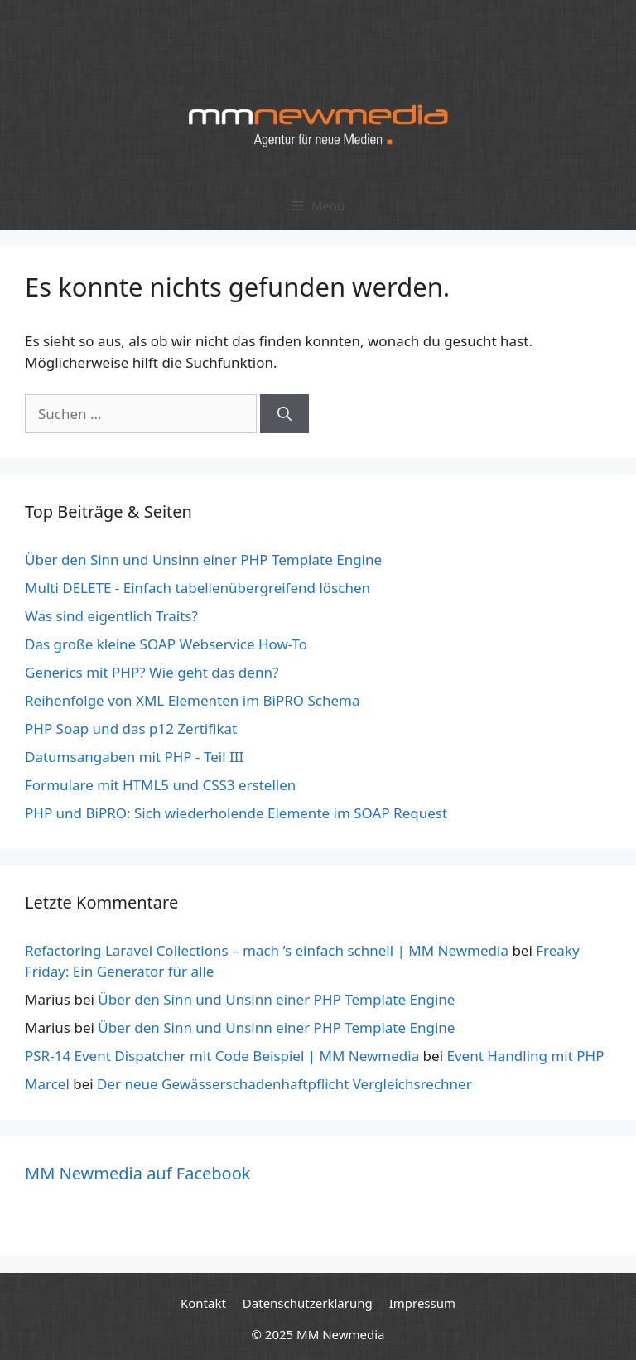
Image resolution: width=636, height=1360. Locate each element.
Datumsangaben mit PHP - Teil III (134, 756)
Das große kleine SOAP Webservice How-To (166, 643)
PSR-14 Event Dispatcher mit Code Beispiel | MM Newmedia (222, 1055)
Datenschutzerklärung (308, 1303)
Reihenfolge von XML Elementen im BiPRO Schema (192, 700)
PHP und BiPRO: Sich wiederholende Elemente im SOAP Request (236, 812)
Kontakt (203, 1303)
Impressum (422, 1303)
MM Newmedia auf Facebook (137, 1173)
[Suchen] (284, 414)
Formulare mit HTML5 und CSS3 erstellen (160, 784)
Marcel (47, 1083)
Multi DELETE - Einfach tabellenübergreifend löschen (197, 587)
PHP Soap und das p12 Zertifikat (131, 728)
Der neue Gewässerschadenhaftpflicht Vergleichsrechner (284, 1083)
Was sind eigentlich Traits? (111, 615)
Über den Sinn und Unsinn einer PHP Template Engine (203, 559)
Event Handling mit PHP (525, 1055)
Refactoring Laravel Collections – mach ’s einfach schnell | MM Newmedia (266, 950)
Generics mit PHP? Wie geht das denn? (151, 672)
